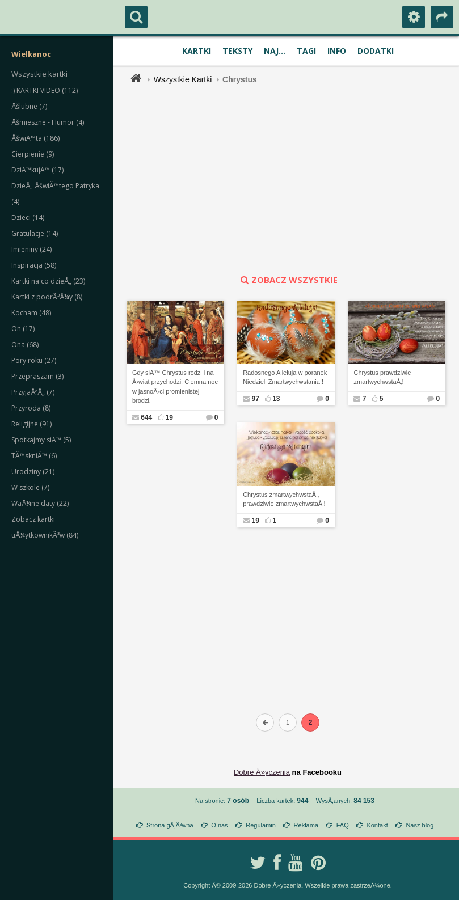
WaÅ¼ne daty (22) (40, 503)
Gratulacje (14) (34, 233)
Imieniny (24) (31, 249)
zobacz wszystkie (288, 279)
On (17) (23, 328)
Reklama (306, 825)
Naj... (274, 50)
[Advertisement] (294, 183)
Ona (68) (25, 344)
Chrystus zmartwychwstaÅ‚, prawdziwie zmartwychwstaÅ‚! (284, 499)
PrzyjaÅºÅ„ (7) (32, 392)
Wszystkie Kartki (183, 79)
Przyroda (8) (30, 408)
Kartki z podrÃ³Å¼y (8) (46, 297)
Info (336, 50)
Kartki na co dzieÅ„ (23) (48, 281)
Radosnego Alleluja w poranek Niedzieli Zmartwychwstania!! (285, 377)
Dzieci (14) (27, 217)
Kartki (196, 50)
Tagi (306, 50)
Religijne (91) (31, 424)
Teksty (237, 50)
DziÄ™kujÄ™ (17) (37, 170)
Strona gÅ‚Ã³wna (169, 825)
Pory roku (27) (33, 360)
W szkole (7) (30, 487)
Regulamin (261, 825)
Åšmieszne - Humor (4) (47, 122)
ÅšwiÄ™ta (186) (35, 138)
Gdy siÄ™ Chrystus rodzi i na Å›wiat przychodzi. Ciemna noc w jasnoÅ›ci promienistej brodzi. (175, 386)
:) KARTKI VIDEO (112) (44, 90)
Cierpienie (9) (32, 154)
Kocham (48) (31, 313)
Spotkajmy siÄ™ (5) (41, 440)
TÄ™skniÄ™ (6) (34, 455)
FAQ (342, 825)
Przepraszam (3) (37, 376)
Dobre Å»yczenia (262, 772)
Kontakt (377, 825)
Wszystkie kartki (39, 74)
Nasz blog (419, 825)
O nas (219, 825)
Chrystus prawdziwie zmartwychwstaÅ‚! (382, 377)
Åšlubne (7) (29, 106)
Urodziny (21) (32, 471)
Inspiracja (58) (33, 265)
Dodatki (375, 50)
